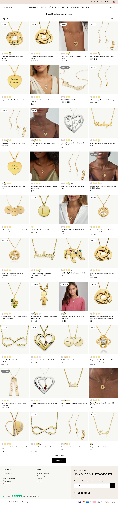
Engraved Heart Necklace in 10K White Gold (44, 403)
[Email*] (92, 486)
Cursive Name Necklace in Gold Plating (13, 143)
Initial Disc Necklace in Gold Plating (41, 230)
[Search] (111, 7)
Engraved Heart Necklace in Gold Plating (13, 186)
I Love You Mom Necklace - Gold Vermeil (72, 186)
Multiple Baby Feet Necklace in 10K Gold (73, 273)
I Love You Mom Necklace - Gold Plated (72, 447)
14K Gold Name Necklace (68, 99)
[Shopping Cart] (114, 7)
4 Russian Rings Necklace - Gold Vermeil (102, 56)
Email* (78, 486)
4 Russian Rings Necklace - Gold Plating (102, 100)
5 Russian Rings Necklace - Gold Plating (43, 143)
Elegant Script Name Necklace (99, 447)
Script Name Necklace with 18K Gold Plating (74, 403)
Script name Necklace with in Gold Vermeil (102, 143)
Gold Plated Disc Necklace (69, 360)
